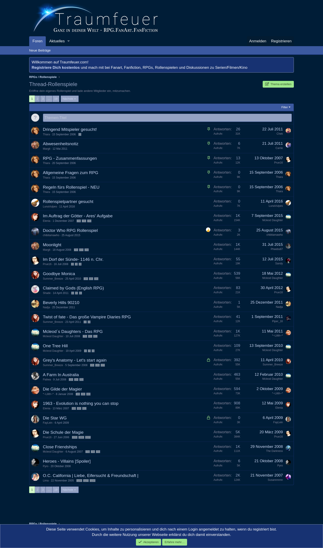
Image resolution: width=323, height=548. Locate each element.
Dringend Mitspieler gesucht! (70, 129)
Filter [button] (285, 107)
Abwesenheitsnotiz (60, 144)
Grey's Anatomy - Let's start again (75, 360)
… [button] (49, 98)
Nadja (46, 307)
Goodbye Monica (59, 274)
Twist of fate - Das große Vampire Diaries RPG (87, 317)
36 (96, 279)
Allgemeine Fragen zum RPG (70, 172)
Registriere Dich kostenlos (56, 67)
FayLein (47, 423)
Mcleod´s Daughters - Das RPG (73, 331)
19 (55, 98)
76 (89, 221)
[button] (68, 41)
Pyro (45, 466)
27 (102, 365)
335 (75, 437)
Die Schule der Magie (63, 432)
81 (95, 336)
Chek (280, 134)
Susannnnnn (275, 480)
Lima (46, 480)
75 (84, 221)
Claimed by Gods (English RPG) (73, 288)
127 (86, 480)
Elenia (46, 221)
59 (73, 408)
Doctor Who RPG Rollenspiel (70, 230)
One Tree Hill (55, 346)
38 (77, 394)
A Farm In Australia (61, 375)
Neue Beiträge (40, 50)
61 (84, 408)
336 (81, 437)
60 (79, 408)
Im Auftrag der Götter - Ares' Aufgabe (78, 216)
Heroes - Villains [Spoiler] (67, 461)
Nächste (68, 98)
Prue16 (278, 162)
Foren (37, 41)
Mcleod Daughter (272, 220)
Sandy (279, 263)
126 (79, 480)
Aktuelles (57, 41)
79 (84, 336)
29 (71, 379)
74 (78, 221)
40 (88, 394)
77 (81, 250)
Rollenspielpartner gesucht (68, 201)
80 (90, 336)
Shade (47, 293)
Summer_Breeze (53, 278)
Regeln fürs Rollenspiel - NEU (71, 187)
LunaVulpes (50, 206)
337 (88, 437)
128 (92, 480)
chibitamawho (51, 235)
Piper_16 (277, 321)
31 (81, 379)
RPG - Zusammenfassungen (70, 158)
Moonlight (52, 245)
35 (91, 279)
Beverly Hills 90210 (61, 302)
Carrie (279, 148)
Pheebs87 (277, 249)
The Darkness (274, 451)
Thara (46, 134)
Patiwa (47, 379)
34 (85, 279)
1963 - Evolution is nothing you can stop (80, 403)
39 (83, 394)
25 (92, 365)
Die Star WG (55, 418)
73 (87, 452)
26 (97, 365)
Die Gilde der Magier (62, 389)
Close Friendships (60, 447)
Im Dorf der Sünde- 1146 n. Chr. (73, 259)
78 (86, 250)
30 (76, 379)
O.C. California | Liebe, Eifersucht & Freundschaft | (90, 475)
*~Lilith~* (277, 335)
